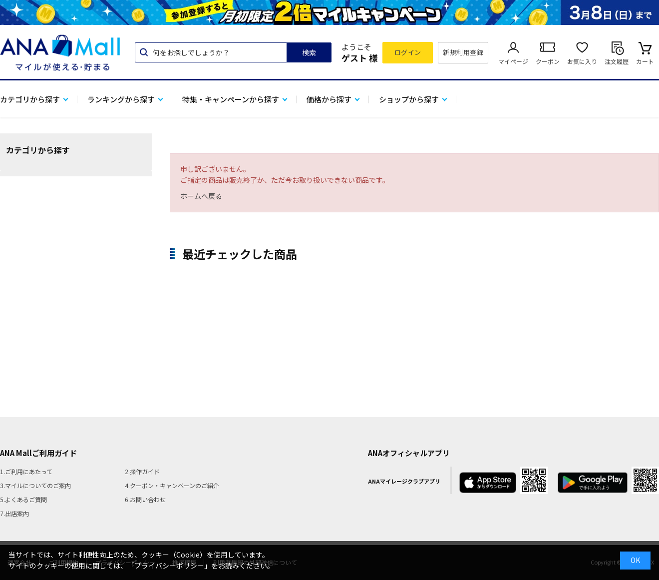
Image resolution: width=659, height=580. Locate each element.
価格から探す (329, 99)
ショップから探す (409, 99)
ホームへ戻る (201, 196)
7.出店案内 (14, 513)
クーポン (548, 61)
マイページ (513, 61)
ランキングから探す (121, 99)
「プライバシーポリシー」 (169, 566)
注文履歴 (617, 61)
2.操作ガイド (142, 471)
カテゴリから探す (30, 99)
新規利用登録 (463, 52)
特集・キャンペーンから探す (230, 99)
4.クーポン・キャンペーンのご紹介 (172, 485)
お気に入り (582, 61)
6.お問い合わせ (145, 499)
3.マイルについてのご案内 (35, 485)
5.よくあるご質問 (23, 499)
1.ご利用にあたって (26, 471)
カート (645, 61)
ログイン (407, 52)
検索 (309, 52)
